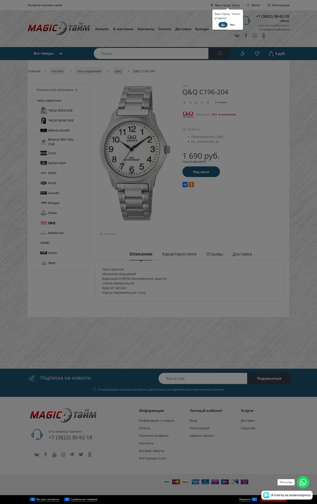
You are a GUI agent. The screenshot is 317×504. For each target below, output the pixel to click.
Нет (232, 25)
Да (223, 25)
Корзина (244, 499)
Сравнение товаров (84, 499)
